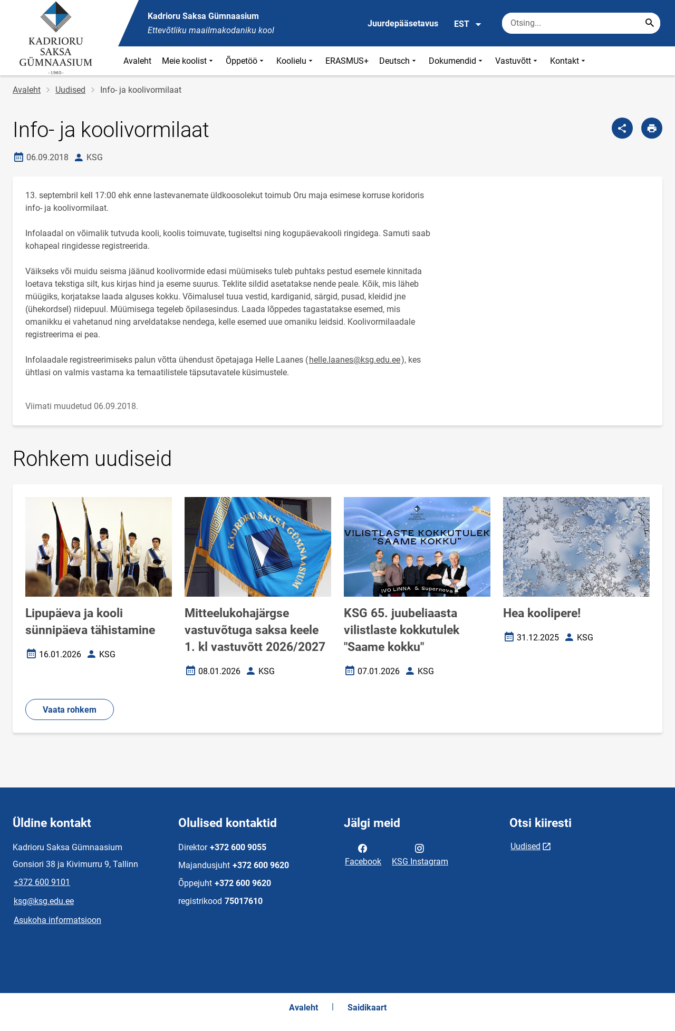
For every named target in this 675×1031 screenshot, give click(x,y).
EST (468, 24)
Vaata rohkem (70, 710)
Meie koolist (188, 61)
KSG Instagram (420, 854)
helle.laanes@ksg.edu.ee (354, 360)
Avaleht (137, 61)
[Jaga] (622, 128)
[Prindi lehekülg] (651, 128)
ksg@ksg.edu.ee (44, 901)
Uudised (70, 90)
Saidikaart (367, 1008)
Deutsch (398, 61)
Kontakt (568, 61)
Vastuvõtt (517, 61)
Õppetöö (246, 61)
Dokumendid (457, 61)
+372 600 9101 (42, 882)
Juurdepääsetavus (403, 23)
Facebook (363, 854)
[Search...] (650, 23)
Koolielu (295, 61)
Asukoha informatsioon (57, 920)
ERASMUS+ (347, 61)
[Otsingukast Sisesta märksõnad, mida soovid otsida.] (581, 23)
